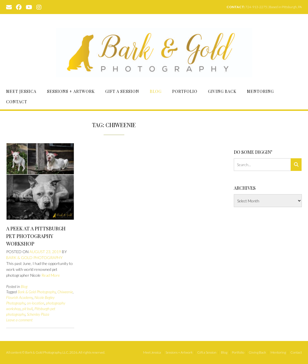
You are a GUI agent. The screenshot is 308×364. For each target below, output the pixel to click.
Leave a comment (19, 320)
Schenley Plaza (38, 314)
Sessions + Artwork (71, 91)
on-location (35, 303)
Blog (156, 91)
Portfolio (184, 91)
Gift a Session (122, 91)
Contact (16, 101)
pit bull (27, 308)
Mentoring (260, 91)
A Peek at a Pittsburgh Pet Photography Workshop (36, 236)
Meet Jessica (21, 91)
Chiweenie (65, 292)
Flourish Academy (19, 297)
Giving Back (222, 91)
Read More (50, 275)
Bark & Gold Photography (34, 257)
